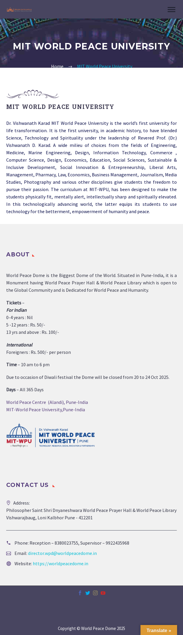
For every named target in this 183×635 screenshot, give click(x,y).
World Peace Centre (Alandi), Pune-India (47, 402)
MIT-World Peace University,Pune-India (45, 409)
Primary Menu (171, 9)
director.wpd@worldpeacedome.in (62, 553)
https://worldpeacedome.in (60, 563)
